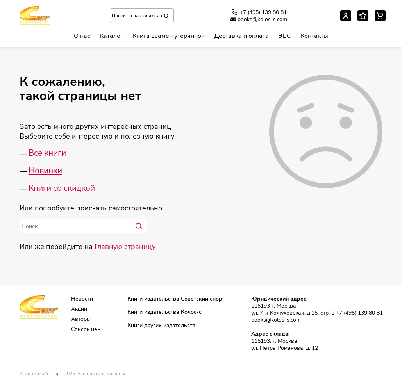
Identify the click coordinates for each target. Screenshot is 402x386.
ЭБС (284, 36)
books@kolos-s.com (258, 19)
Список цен (85, 329)
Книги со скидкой (62, 188)
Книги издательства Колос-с (164, 312)
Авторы (81, 319)
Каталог (111, 36)
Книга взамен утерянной (168, 36)
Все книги (47, 153)
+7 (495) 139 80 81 (258, 12)
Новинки (45, 170)
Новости (82, 298)
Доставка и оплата (241, 36)
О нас (82, 36)
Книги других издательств (161, 325)
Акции (79, 309)
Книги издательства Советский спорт (175, 298)
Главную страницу (125, 246)
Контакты (314, 36)
